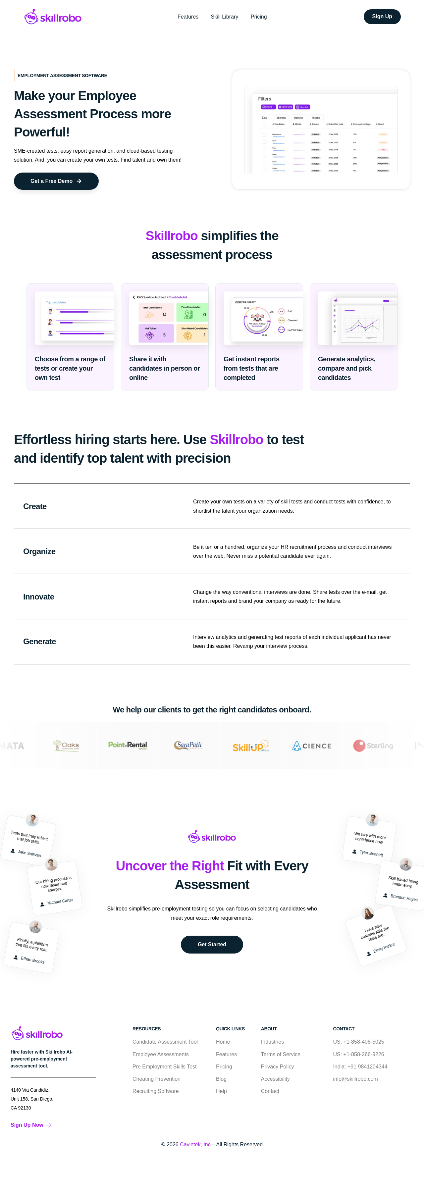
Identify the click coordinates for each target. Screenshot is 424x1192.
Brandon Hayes (400, 896)
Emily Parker (380, 950)
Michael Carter (57, 903)
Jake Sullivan (25, 852)
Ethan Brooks (29, 959)
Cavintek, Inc (195, 1144)
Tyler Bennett (367, 852)
